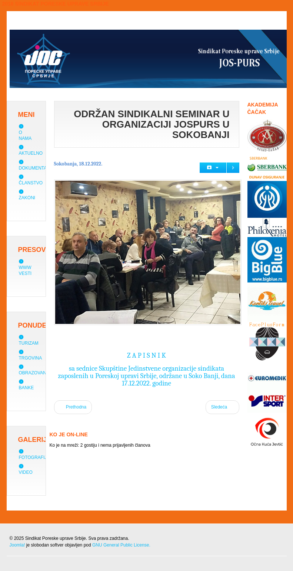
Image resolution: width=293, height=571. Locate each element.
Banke (26, 387)
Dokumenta (33, 168)
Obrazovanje (35, 372)
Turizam (29, 343)
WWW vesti (25, 270)
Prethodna (73, 406)
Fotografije (34, 457)
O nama (25, 135)
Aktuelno (31, 153)
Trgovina (30, 358)
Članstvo (31, 183)
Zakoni (27, 197)
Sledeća (222, 406)
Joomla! (17, 545)
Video (26, 472)
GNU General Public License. (121, 545)
